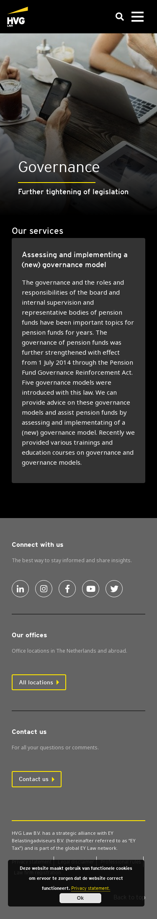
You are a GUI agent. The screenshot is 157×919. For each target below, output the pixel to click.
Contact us (34, 779)
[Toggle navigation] (137, 16)
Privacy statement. (90, 888)
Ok (80, 898)
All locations (36, 682)
